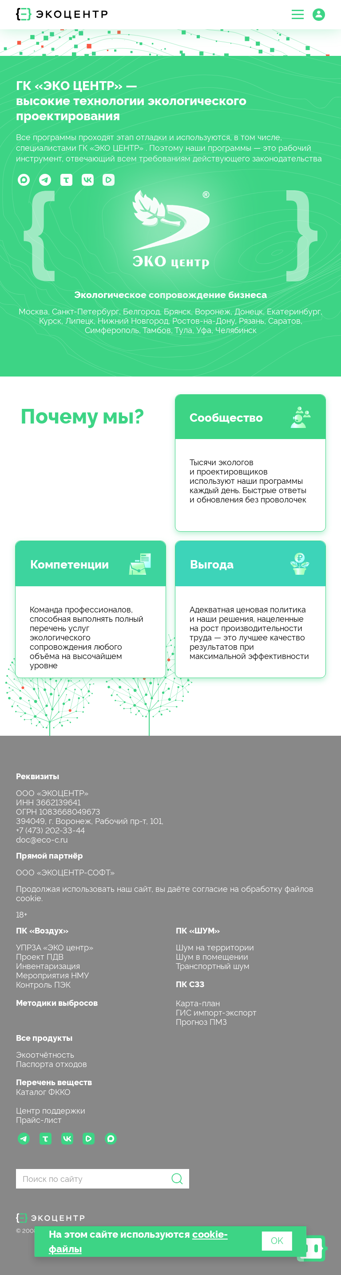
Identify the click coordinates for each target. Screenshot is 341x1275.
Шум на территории (215, 946)
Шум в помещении (212, 955)
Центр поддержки (50, 1109)
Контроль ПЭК (43, 983)
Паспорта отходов (51, 1063)
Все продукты (44, 1037)
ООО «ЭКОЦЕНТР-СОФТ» (65, 871)
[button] (298, 14)
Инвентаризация (48, 965)
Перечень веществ (54, 1081)
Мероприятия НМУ (52, 974)
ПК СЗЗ (190, 983)
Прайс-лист (39, 1119)
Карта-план (198, 1002)
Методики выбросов (57, 1002)
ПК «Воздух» (42, 930)
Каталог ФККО (43, 1091)
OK (277, 1240)
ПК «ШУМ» (198, 930)
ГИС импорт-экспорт (216, 1011)
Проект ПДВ (39, 955)
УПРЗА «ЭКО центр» (54, 946)
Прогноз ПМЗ (201, 1021)
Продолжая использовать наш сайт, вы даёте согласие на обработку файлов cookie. (164, 893)
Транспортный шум (213, 965)
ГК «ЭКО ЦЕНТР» (69, 84)
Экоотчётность (45, 1053)
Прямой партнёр (49, 855)
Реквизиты (37, 775)
